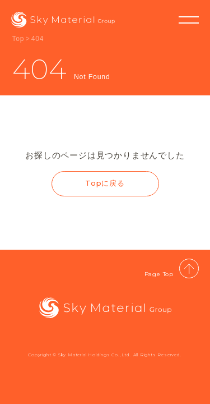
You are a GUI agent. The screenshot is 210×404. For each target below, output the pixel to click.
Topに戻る (105, 182)
